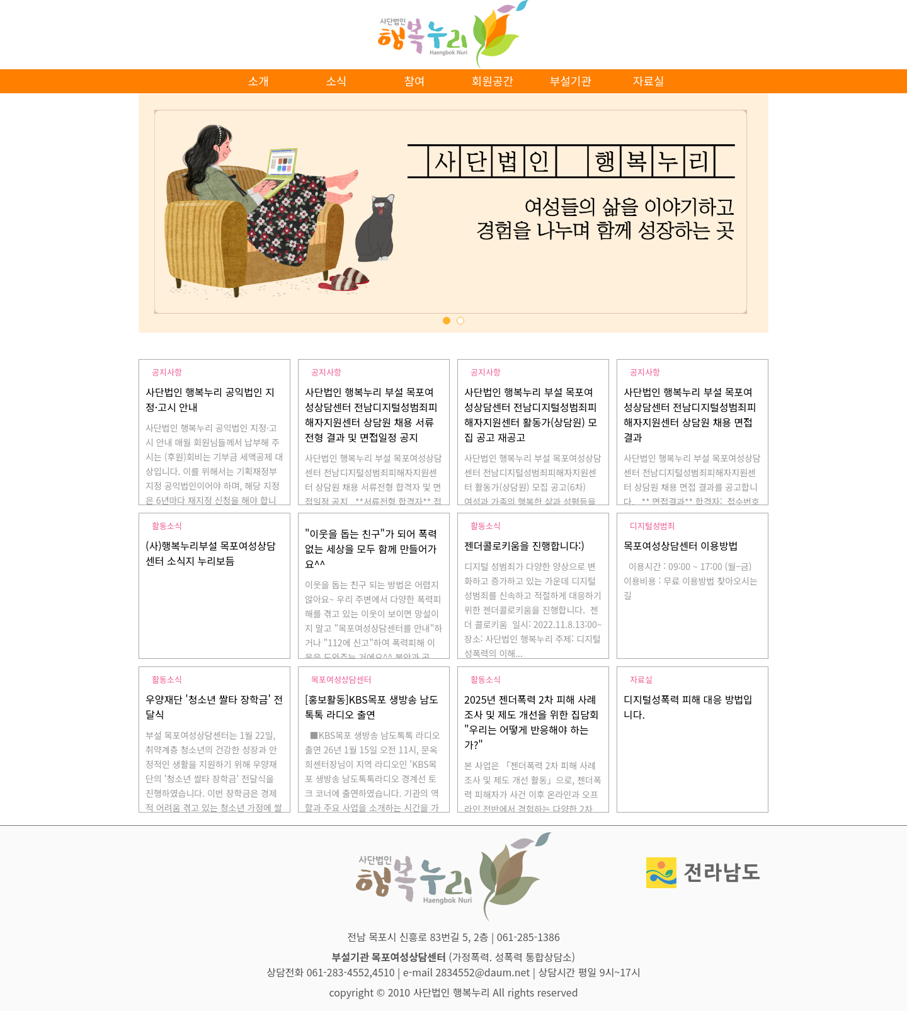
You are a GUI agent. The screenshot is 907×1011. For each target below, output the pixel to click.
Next (742, 226)
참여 (414, 80)
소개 (258, 80)
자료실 (649, 80)
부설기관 (570, 80)
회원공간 (492, 80)
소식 (336, 80)
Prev (165, 226)
